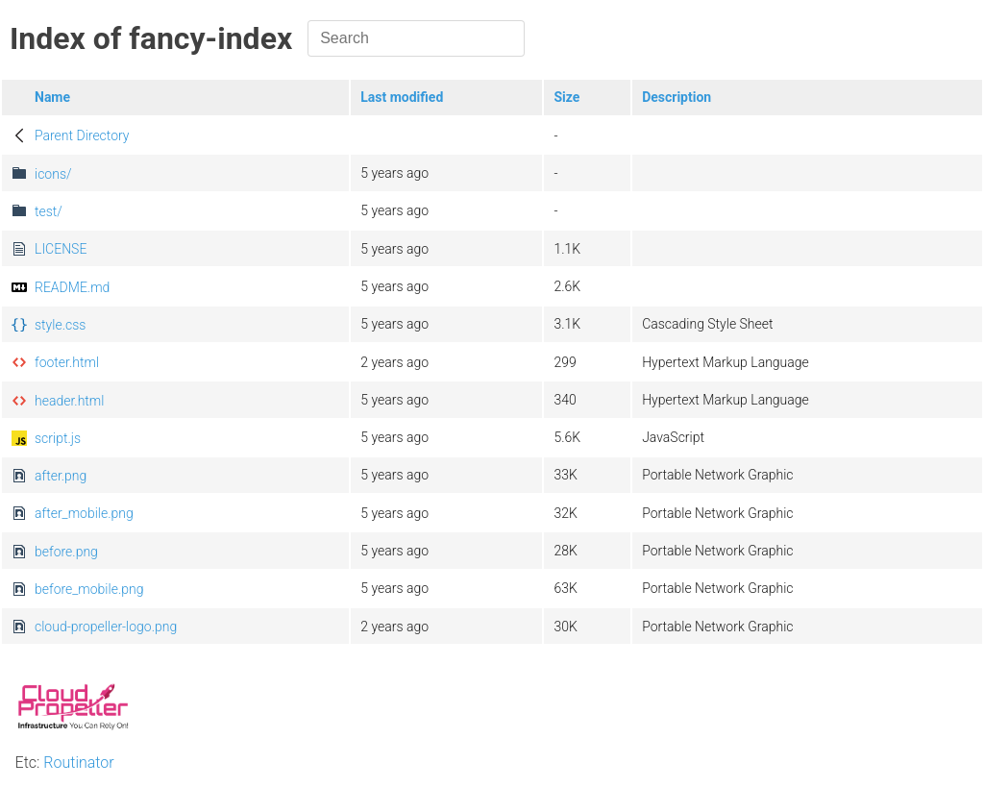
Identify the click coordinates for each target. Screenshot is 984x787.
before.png (66, 551)
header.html (69, 400)
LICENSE (60, 249)
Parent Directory (82, 135)
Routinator (78, 762)
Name (52, 97)
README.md (72, 287)
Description (676, 97)
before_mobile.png (89, 589)
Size (566, 97)
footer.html (67, 362)
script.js (58, 438)
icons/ (53, 174)
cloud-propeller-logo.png (106, 626)
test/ (48, 211)
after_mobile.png (84, 513)
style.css (60, 324)
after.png (60, 475)
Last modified (401, 97)
